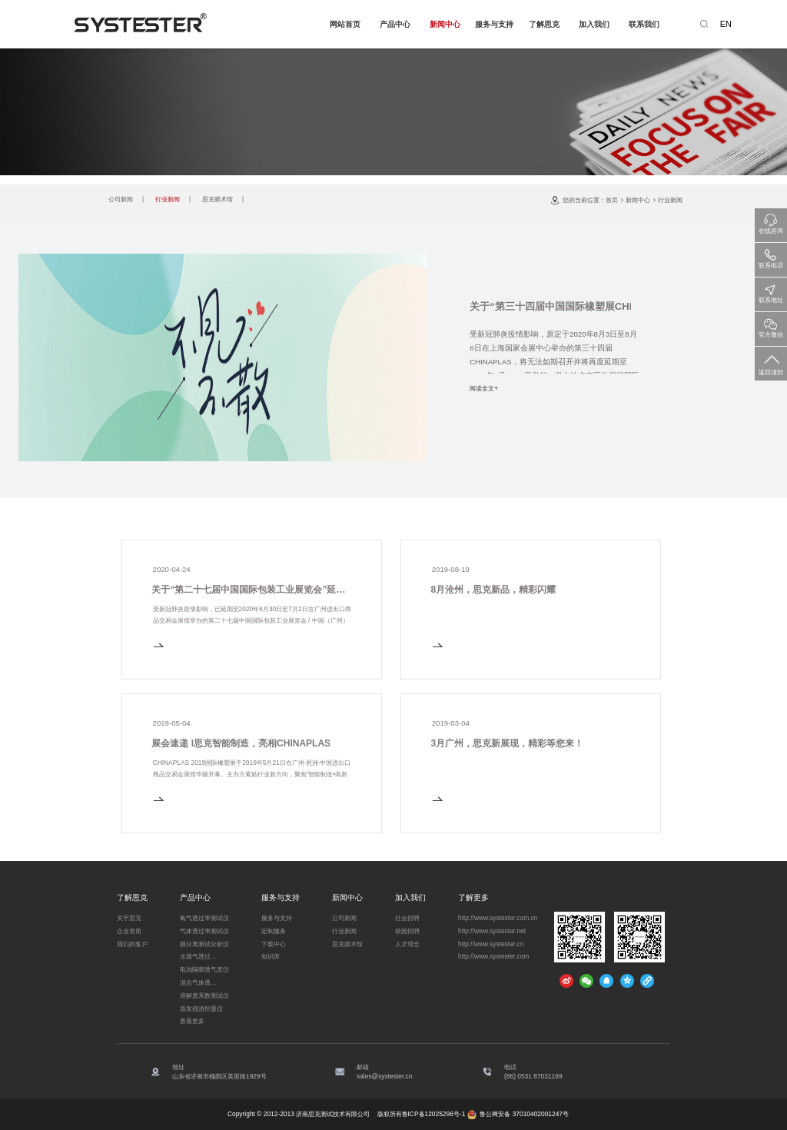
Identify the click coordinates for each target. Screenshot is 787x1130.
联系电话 (771, 256)
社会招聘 (407, 918)
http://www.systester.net (492, 931)
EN (726, 23)
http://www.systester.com (493, 956)
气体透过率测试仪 (204, 931)
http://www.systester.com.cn (498, 918)
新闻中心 (445, 24)
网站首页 (345, 24)
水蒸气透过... (198, 956)
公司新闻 (120, 199)
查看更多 (192, 1021)
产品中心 (395, 24)
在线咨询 (771, 221)
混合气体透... (198, 982)
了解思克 (544, 24)
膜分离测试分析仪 (204, 944)
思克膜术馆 (217, 199)
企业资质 (129, 931)
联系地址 (771, 291)
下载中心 (273, 944)
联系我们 (644, 24)
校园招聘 (407, 931)
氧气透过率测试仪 (204, 918)
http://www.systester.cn (490, 944)
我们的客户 (132, 944)
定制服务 (273, 931)
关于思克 (129, 918)
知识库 (270, 956)
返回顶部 (771, 362)
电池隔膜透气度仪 (204, 969)
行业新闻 (167, 199)
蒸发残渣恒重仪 (201, 1008)
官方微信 (771, 325)
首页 (612, 200)
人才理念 (407, 944)
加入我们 (594, 24)
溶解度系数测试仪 (204, 995)
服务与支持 (494, 24)
